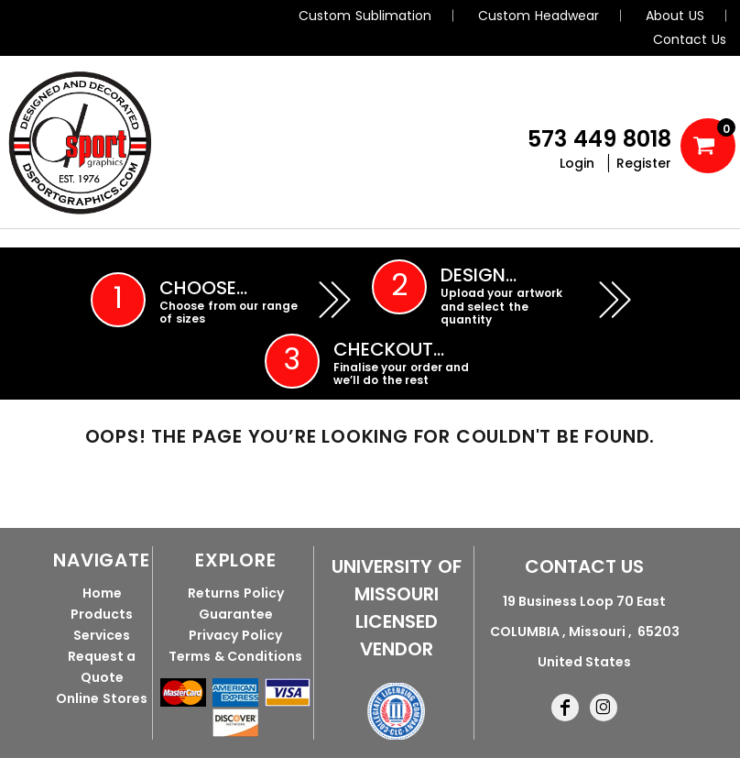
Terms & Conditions (235, 656)
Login (577, 163)
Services (101, 635)
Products (102, 614)
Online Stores (101, 698)
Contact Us (689, 39)
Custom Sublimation (365, 15)
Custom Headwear (538, 15)
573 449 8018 (599, 139)
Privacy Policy (235, 635)
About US (675, 15)
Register (643, 163)
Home (102, 593)
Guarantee (236, 614)
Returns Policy (236, 593)
